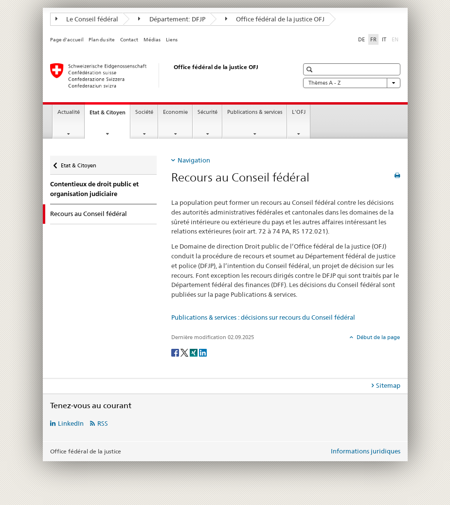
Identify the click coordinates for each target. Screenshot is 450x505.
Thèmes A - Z (351, 83)
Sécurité (207, 112)
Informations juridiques (365, 451)
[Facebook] (175, 352)
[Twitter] (185, 352)
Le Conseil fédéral (87, 19)
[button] (311, 69)
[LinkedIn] (203, 352)
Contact (129, 39)
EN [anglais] (396, 39)
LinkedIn (71, 423)
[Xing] (194, 352)
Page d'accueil (67, 39)
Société (144, 112)
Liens (172, 39)
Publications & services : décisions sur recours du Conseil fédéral (263, 317)
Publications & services (254, 112)
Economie (175, 112)
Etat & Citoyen (110, 115)
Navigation (194, 160)
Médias (152, 39)
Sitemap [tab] (388, 385)
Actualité (68, 112)
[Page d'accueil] (164, 75)
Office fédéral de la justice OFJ (275, 19)
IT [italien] (384, 39)
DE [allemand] (361, 39)
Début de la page (377, 337)
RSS (102, 423)
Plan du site (102, 39)
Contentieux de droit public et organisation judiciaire (94, 189)
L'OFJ (299, 112)
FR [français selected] (373, 39)
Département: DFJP (171, 19)
